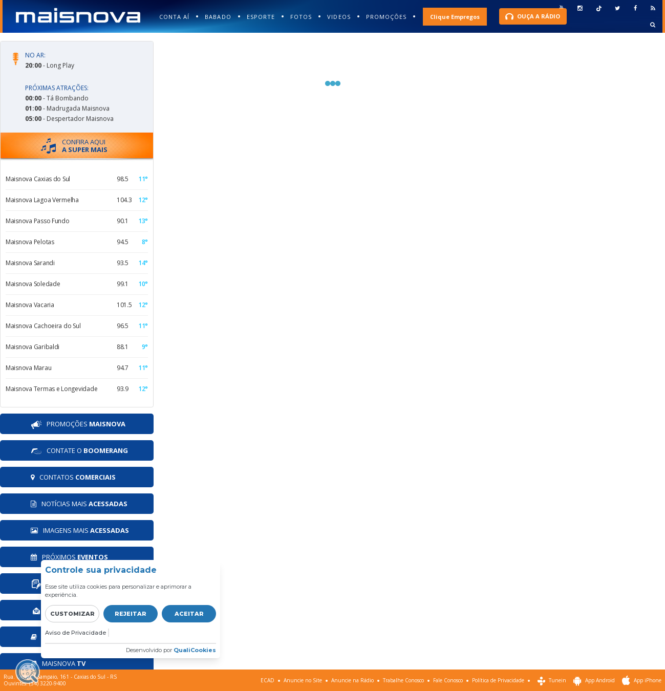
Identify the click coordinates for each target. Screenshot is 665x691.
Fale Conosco (448, 680)
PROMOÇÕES (78, 424)
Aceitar (189, 613)
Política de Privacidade (498, 680)
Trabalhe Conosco (403, 680)
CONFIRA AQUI (74, 145)
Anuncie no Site (303, 680)
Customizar (72, 613)
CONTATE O (79, 451)
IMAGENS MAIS (80, 530)
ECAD (267, 680)
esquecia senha (579, 17)
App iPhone (641, 681)
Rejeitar (130, 613)
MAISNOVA (58, 663)
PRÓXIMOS (69, 557)
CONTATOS (73, 477)
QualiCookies (195, 650)
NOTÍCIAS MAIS (79, 503)
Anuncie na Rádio (352, 680)
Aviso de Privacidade (75, 632)
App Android (594, 681)
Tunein (552, 681)
